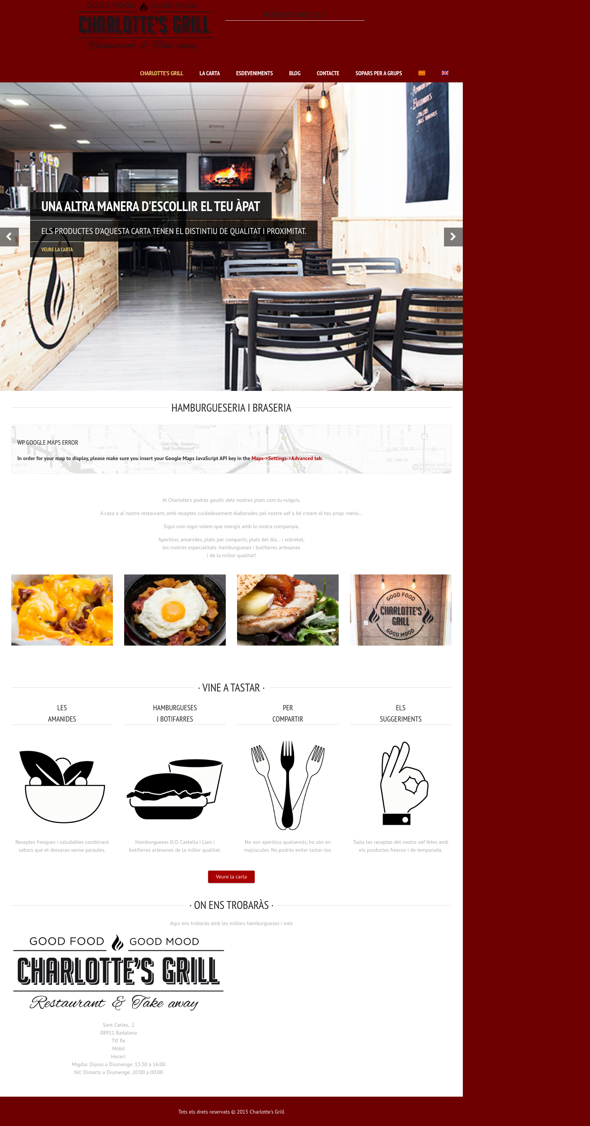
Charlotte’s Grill (161, 73)
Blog (294, 73)
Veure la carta (57, 249)
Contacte (328, 73)
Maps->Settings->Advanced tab (287, 458)
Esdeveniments (254, 73)
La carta (209, 73)
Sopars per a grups (379, 73)
